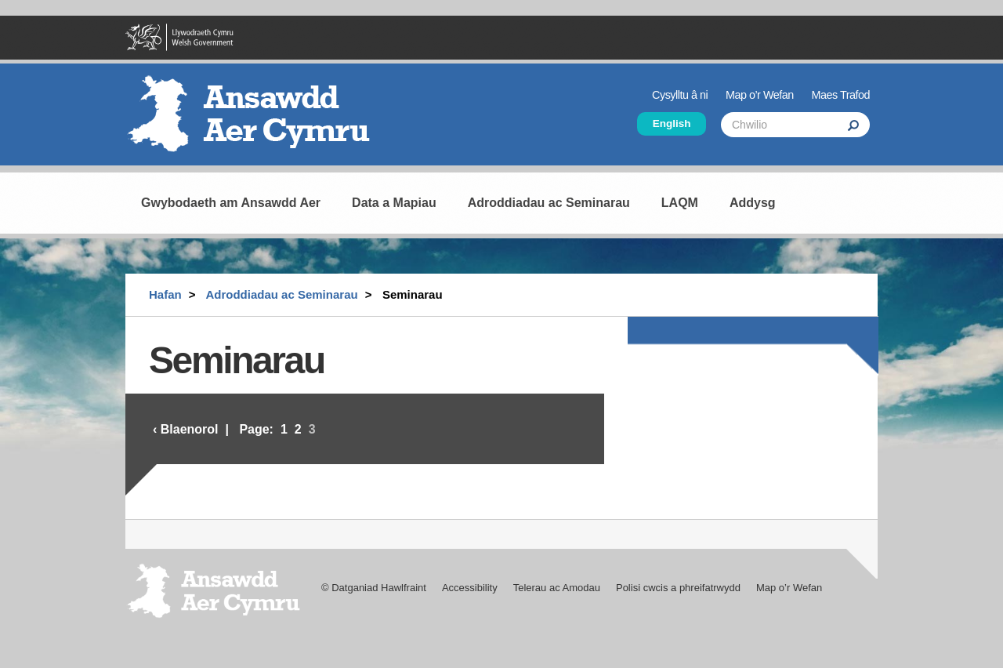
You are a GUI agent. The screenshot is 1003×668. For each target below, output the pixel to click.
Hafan (165, 294)
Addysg (753, 202)
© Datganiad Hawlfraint (373, 588)
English (672, 123)
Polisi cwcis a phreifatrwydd (678, 588)
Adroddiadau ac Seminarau (549, 202)
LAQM (679, 202)
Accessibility (470, 588)
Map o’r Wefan (760, 95)
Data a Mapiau (394, 202)
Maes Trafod (841, 95)
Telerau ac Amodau (556, 588)
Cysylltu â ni (680, 95)
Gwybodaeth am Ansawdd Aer (230, 202)
